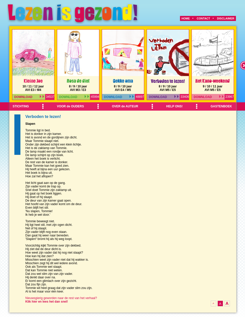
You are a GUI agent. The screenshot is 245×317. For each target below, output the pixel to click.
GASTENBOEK (221, 106)
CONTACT (203, 18)
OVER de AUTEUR (125, 106)
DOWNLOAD (29, 97)
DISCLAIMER (225, 18)
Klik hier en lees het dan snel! (46, 301)
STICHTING (21, 106)
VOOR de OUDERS (70, 106)
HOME (185, 18)
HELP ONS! (174, 106)
